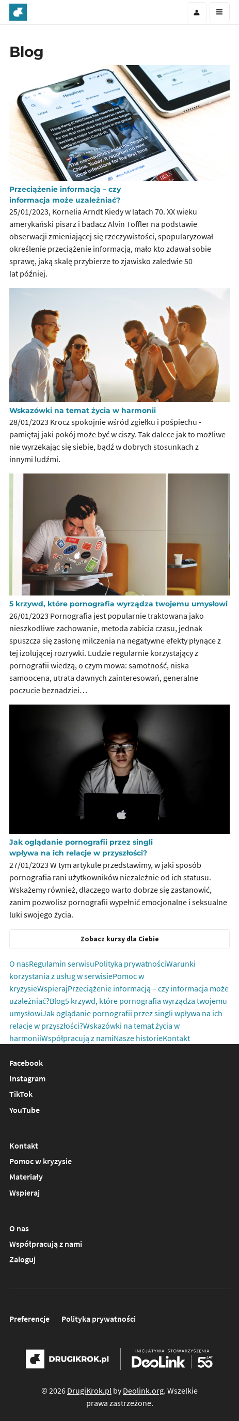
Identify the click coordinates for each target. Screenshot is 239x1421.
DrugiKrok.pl (89, 1390)
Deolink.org (143, 1390)
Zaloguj (22, 1259)
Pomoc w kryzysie (40, 1161)
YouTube (24, 1110)
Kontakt (176, 1038)
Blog (57, 1001)
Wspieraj (52, 988)
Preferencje (29, 1318)
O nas (19, 963)
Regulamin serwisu (61, 963)
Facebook (26, 1063)
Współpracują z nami (77, 1038)
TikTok (21, 1094)
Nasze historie (138, 1038)
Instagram (27, 1078)
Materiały (26, 1176)
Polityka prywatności (130, 963)
